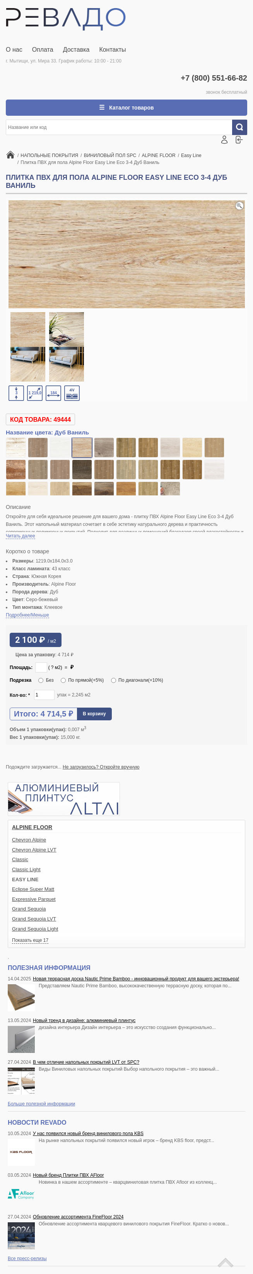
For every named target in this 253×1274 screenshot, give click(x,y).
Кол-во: (20, 695)
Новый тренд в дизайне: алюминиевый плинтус (84, 1020)
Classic (20, 859)
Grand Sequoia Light (35, 929)
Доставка (76, 49)
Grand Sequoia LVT (34, 919)
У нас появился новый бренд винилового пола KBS (88, 1133)
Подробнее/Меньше (27, 615)
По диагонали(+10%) (137, 680)
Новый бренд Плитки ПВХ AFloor (68, 1175)
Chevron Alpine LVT (34, 850)
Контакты (112, 49)
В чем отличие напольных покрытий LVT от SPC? (86, 1062)
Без (45, 680)
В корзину (94, 713)
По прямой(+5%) (82, 680)
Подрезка (20, 680)
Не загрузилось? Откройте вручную (101, 767)
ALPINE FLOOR (32, 827)
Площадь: (21, 667)
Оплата (42, 49)
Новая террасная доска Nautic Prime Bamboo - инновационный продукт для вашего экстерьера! (136, 979)
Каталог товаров (131, 108)
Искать (242, 127)
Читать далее (20, 536)
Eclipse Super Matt (33, 889)
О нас (14, 49)
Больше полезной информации (41, 1104)
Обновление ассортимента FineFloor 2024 (78, 1217)
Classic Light (26, 869)
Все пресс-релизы (27, 1258)
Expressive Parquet (34, 899)
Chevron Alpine (29, 840)
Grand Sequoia (29, 909)
